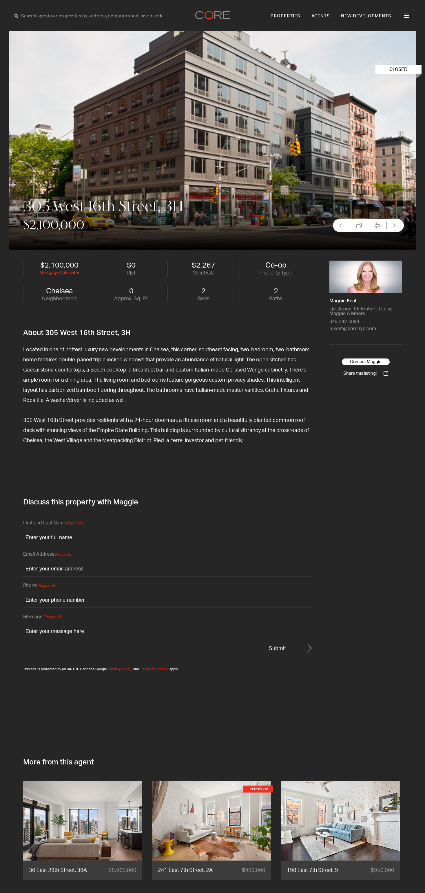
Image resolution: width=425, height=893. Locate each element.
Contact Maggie (366, 362)
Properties (285, 16)
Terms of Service (154, 669)
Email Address (47, 554)
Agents (320, 16)
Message (42, 617)
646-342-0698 (344, 321)
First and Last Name (53, 523)
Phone (39, 585)
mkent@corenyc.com (352, 328)
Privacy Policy (120, 669)
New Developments (366, 16)
